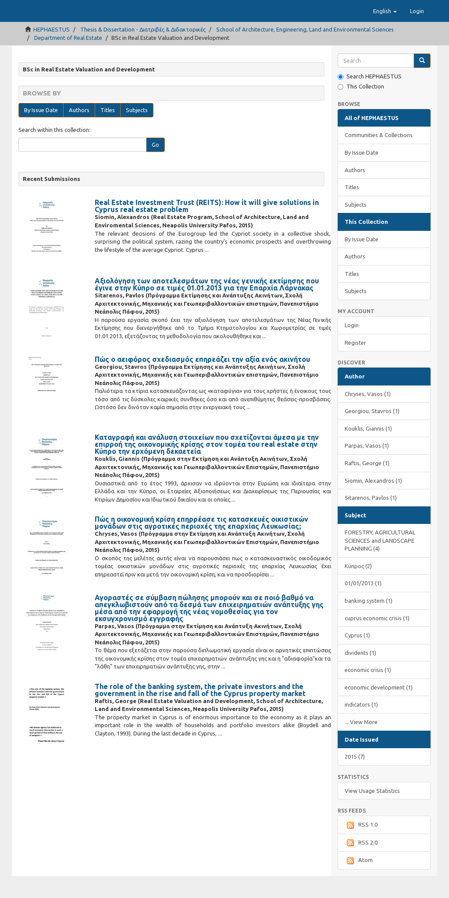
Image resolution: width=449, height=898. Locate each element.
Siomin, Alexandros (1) (373, 502)
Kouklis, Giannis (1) (368, 450)
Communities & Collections (379, 157)
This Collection (361, 108)
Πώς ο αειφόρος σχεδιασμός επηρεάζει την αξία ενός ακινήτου (202, 381)
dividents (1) (360, 675)
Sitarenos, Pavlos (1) (371, 519)
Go (155, 166)
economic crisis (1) (368, 692)
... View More (361, 744)
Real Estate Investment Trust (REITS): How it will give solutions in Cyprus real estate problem (207, 227)
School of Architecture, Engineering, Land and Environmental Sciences (305, 51)
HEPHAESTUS (51, 51)
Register (355, 364)
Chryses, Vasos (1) (368, 416)
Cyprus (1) (357, 657)
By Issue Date (41, 132)
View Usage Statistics (372, 813)
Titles (107, 132)
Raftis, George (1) (367, 485)
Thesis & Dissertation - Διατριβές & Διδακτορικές (143, 51)
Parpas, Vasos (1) (367, 467)
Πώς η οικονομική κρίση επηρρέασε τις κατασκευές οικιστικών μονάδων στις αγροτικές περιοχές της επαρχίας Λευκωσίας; (201, 544)
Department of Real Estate (68, 60)
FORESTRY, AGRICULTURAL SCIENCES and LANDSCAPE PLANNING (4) (380, 562)
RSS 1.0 (361, 847)
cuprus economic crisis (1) (377, 640)
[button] (385, 33)
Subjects (137, 132)
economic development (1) (379, 709)
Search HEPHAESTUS (370, 98)
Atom (359, 883)
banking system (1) (368, 622)
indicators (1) (361, 726)
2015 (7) (355, 778)
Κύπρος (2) (358, 588)
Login (352, 347)
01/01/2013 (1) (363, 605)
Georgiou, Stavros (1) (372, 433)
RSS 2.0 (361, 865)
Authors (79, 132)
